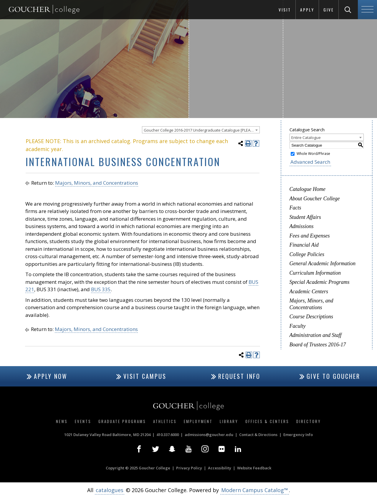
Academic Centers (309, 291)
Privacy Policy (189, 468)
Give (328, 9)
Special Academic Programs (320, 282)
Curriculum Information (315, 273)
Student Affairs (305, 217)
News (62, 421)
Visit (285, 9)
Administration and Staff (316, 335)
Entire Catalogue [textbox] (306, 137)
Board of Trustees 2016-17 (318, 345)
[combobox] (201, 129)
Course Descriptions (311, 317)
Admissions (302, 226)
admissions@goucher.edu (209, 434)
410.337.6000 (167, 434)
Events (83, 421)
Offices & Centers (267, 421)
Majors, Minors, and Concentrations (96, 182)
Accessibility (219, 468)
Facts (295, 208)
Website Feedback (254, 468)
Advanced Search (310, 161)
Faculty (298, 326)
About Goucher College (315, 199)
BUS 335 (101, 289)
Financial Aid (304, 245)
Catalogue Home (307, 189)
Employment (198, 421)
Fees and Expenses (310, 236)
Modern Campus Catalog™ (254, 490)
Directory (308, 421)
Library (229, 421)
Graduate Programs (122, 421)
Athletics (165, 421)
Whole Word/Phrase (313, 153)
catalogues (109, 490)
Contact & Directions (258, 434)
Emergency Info (298, 434)
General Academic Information (323, 263)
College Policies (307, 254)
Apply (307, 9)
